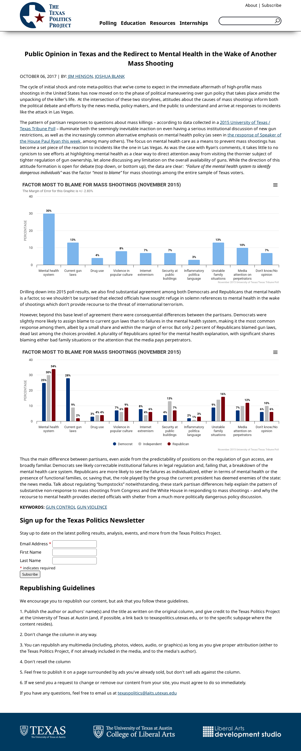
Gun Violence (92, 507)
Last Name (30, 560)
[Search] (250, 21)
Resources (162, 22)
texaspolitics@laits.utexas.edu (147, 693)
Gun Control (61, 507)
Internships (194, 22)
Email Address (35, 544)
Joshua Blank (110, 76)
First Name (30, 552)
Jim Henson (80, 76)
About (251, 5)
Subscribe (271, 5)
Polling (108, 22)
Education (133, 22)
